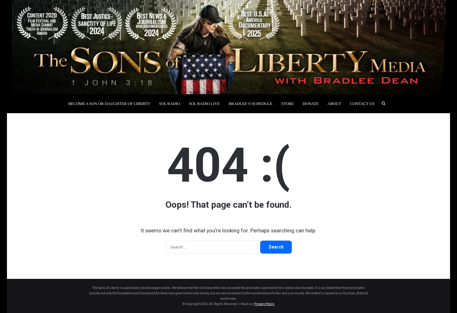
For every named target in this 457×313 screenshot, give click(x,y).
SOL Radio (169, 103)
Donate (310, 103)
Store (287, 103)
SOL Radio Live (204, 103)
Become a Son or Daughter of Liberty (109, 103)
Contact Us (362, 103)
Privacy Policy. (264, 304)
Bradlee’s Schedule (250, 103)
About (334, 103)
